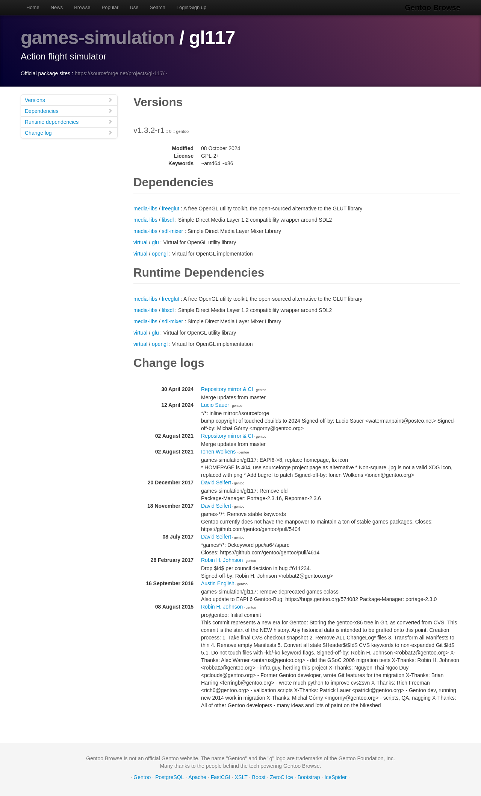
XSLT (241, 777)
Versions (69, 100)
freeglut (170, 208)
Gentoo (142, 777)
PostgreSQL (169, 777)
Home (32, 7)
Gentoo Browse (432, 7)
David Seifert (216, 482)
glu (155, 242)
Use (134, 7)
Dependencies (69, 111)
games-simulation (97, 37)
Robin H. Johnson (222, 560)
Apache (197, 777)
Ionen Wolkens (218, 452)
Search (157, 7)
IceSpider (335, 777)
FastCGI (220, 777)
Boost (259, 777)
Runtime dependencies (69, 122)
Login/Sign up (192, 7)
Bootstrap (309, 777)
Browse (82, 7)
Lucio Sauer (215, 405)
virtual (140, 242)
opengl (160, 254)
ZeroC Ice (281, 777)
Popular (110, 7)
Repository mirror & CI (227, 389)
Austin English (217, 583)
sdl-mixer (172, 231)
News (57, 7)
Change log (69, 132)
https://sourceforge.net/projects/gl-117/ (120, 73)
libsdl (168, 220)
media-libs (145, 208)
